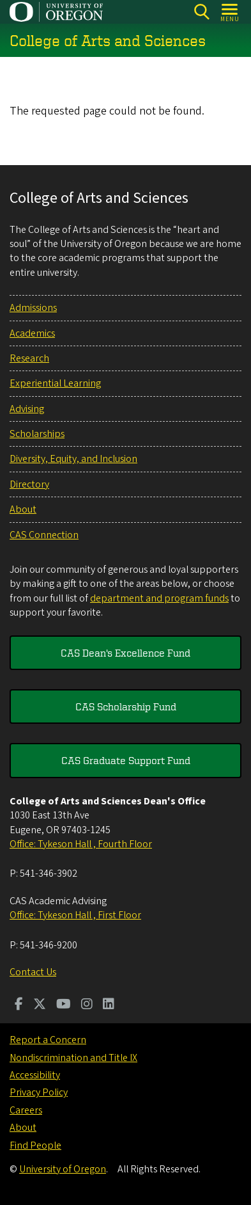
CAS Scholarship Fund (125, 706)
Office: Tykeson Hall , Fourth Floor (81, 844)
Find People (35, 1145)
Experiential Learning (55, 383)
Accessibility (35, 1075)
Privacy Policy (39, 1092)
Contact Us (33, 972)
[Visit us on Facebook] (19, 1005)
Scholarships (37, 434)
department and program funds (159, 598)
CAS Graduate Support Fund (125, 760)
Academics (32, 333)
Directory (29, 484)
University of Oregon (62, 1169)
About (23, 509)
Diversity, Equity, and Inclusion (73, 459)
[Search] (201, 12)
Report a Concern (48, 1040)
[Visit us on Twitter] (39, 1005)
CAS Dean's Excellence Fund (125, 652)
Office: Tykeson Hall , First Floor (75, 915)
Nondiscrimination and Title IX (73, 1058)
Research (29, 358)
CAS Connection (44, 535)
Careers (26, 1110)
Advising (27, 409)
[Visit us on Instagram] (87, 1005)
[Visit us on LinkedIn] (108, 1005)
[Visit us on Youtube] (63, 1005)
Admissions (33, 308)
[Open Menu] (230, 12)
